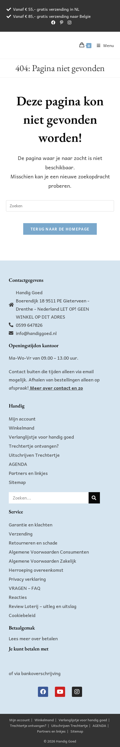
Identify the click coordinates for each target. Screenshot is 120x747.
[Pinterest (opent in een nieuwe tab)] (61, 22)
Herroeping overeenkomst (36, 569)
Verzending (21, 533)
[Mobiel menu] (103, 45)
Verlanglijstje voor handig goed (41, 436)
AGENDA (18, 464)
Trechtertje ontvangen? (34, 445)
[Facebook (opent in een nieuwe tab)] (53, 22)
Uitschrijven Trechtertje (34, 454)
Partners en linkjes (28, 473)
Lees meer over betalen (33, 638)
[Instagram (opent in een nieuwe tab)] (68, 22)
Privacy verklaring (27, 578)
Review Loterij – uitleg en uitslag (42, 606)
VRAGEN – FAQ (24, 588)
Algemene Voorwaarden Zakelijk (42, 560)
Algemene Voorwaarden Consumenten (49, 551)
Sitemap (17, 482)
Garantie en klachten (30, 524)
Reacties (18, 597)
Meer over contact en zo (56, 387)
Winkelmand (21, 427)
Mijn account (22, 418)
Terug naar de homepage (60, 229)
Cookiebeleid (22, 615)
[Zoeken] (94, 497)
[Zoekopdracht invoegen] (60, 206)
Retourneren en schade (33, 542)
